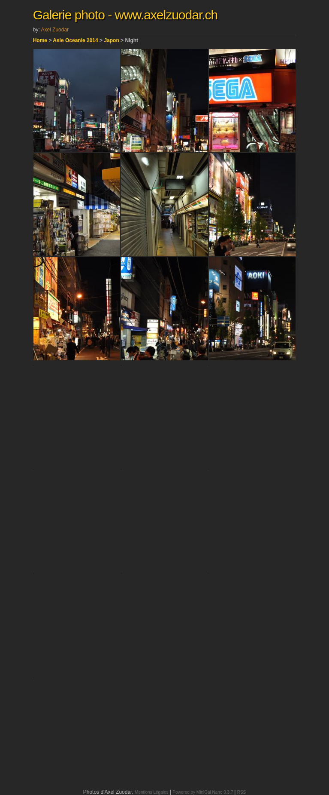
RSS (241, 792)
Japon (111, 40)
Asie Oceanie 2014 (75, 40)
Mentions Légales (151, 792)
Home (40, 40)
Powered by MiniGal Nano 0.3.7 (203, 792)
